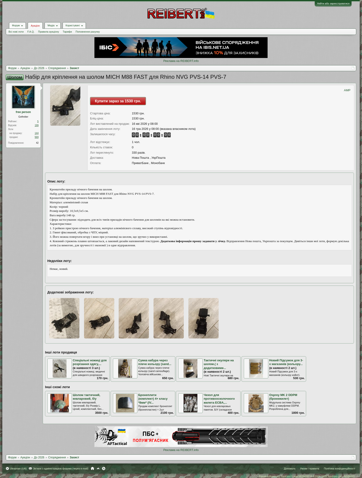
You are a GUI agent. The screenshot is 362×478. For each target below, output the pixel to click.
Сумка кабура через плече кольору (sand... (155, 362)
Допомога (289, 468)
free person (23, 112)
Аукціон (35, 25)
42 (37, 143)
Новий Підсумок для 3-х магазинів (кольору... (286, 362)
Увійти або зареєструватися (333, 3)
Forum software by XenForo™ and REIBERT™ (307, 476)
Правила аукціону (48, 31)
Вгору (98, 468)
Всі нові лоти (16, 31)
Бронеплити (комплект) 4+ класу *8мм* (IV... (153, 398)
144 (37, 133)
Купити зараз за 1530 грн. (118, 101)
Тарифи (67, 31)
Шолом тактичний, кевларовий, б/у (86, 397)
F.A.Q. (30, 31)
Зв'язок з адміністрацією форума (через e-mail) (60, 468)
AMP (347, 90)
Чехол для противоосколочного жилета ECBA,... (219, 398)
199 (37, 125)
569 (37, 137)
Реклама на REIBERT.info (181, 61)
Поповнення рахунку (87, 31)
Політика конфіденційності (339, 468)
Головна (92, 468)
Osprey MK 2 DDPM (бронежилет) (283, 397)
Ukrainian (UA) (18, 468)
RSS (103, 468)
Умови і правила (309, 468)
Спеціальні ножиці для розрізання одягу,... (90, 362)
